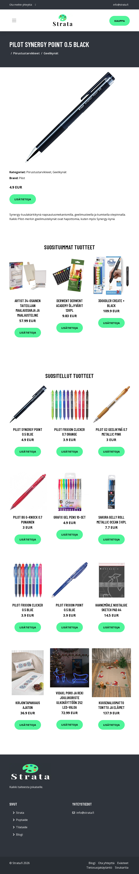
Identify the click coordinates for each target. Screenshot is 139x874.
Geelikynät (51, 53)
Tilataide (21, 827)
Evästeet (122, 863)
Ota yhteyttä (106, 863)
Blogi (19, 834)
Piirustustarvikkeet (26, 53)
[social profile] (35, 4)
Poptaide (22, 820)
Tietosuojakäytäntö (99, 867)
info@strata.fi (120, 4)
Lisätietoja (22, 199)
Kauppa (119, 21)
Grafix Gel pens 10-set (70, 517)
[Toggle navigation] (14, 20)
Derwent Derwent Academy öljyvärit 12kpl (69, 305)
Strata (20, 813)
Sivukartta (121, 867)
